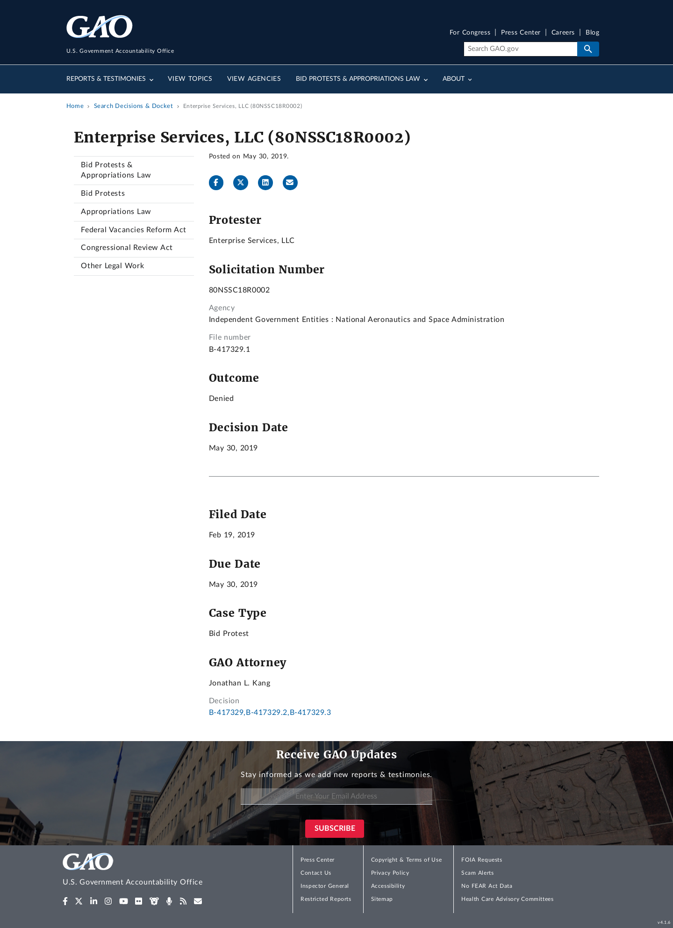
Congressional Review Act (126, 247)
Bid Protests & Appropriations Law (116, 170)
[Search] (520, 49)
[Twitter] (244, 182)
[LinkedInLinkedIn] (269, 182)
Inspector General (325, 886)
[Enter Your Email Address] (336, 796)
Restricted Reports (326, 899)
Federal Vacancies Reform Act (133, 230)
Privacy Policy (390, 873)
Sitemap (382, 899)
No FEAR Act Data (486, 886)
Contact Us (316, 873)
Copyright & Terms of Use (406, 860)
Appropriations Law (116, 211)
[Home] (151, 871)
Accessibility (388, 886)
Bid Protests (103, 193)
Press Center (521, 33)
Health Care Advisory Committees (507, 899)
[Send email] (294, 182)
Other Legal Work (112, 266)
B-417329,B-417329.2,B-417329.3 (270, 712)
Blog (592, 33)
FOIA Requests (481, 860)
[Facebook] (220, 182)
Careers (563, 33)
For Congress (470, 33)
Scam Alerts (477, 873)
